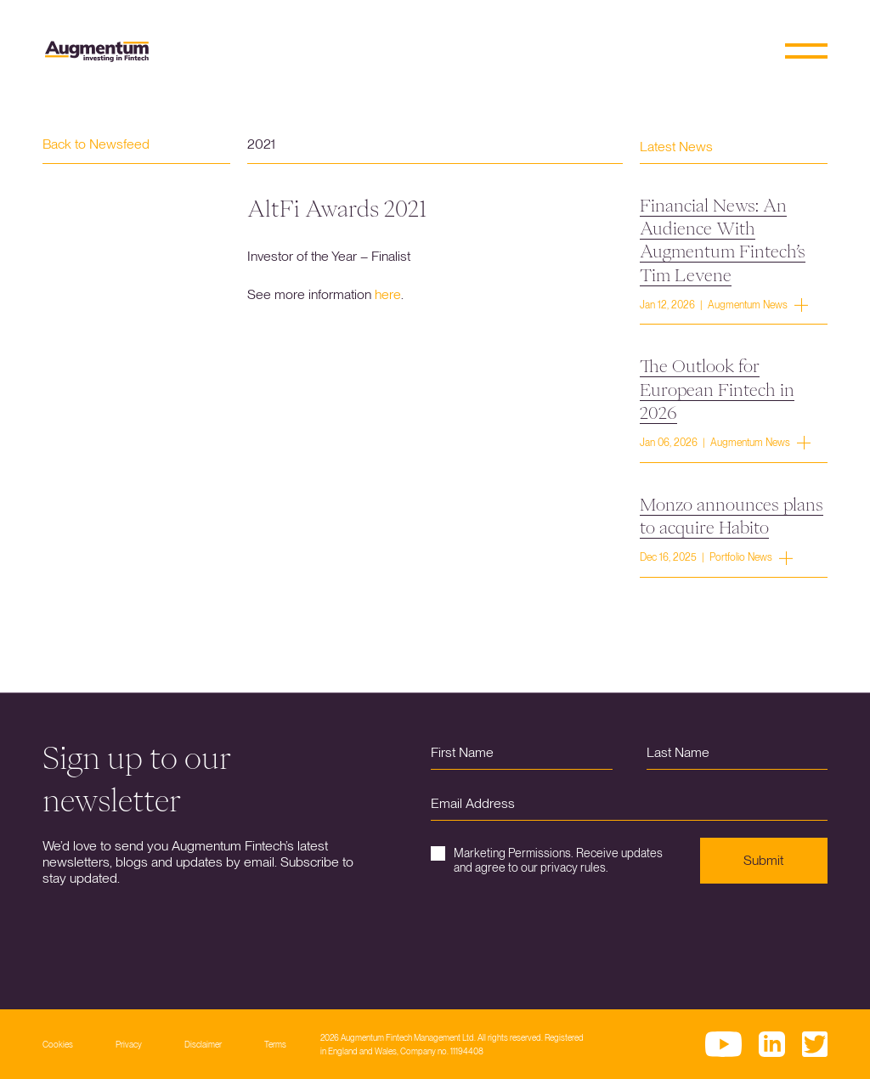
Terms (275, 1044)
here (388, 294)
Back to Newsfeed (96, 144)
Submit (763, 860)
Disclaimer (203, 1044)
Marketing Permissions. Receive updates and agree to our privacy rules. (547, 860)
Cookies (57, 1044)
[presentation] (560, 934)
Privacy (129, 1044)
